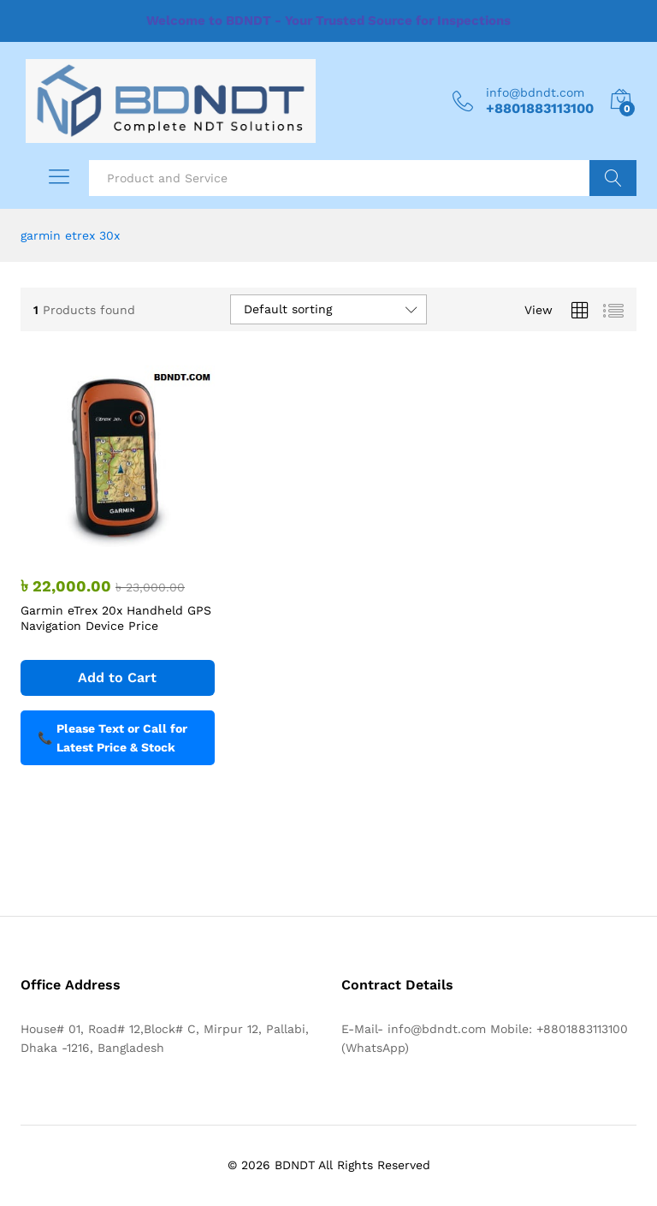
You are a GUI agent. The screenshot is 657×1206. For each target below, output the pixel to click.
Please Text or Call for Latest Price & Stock (112, 738)
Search (612, 178)
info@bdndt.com (535, 92)
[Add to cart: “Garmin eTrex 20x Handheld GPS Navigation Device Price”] (118, 678)
